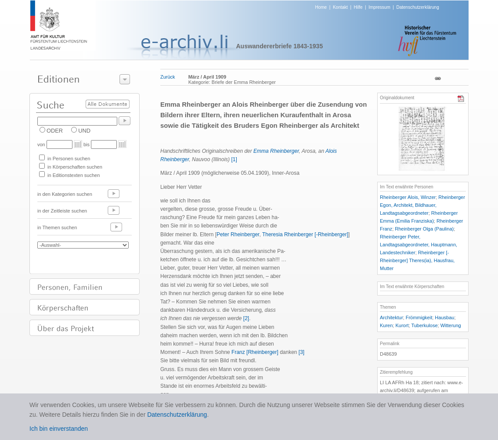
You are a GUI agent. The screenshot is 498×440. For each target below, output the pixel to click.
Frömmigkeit (419, 317)
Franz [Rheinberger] (254, 352)
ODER (55, 130)
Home (321, 7)
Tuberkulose (424, 325)
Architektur (391, 317)
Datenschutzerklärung (417, 7)
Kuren (386, 325)
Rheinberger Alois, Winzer (408, 197)
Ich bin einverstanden (58, 428)
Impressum (379, 7)
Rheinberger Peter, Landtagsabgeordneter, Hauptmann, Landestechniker (418, 244)
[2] (246, 318)
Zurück (167, 76)
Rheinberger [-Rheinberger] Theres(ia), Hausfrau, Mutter (417, 260)
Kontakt (340, 7)
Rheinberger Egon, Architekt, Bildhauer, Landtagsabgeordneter (422, 205)
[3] (301, 352)
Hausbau (444, 317)
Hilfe (358, 7)
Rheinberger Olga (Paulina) (424, 228)
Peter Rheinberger (238, 234)
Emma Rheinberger (276, 151)
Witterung (450, 325)
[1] (234, 159)
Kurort (401, 325)
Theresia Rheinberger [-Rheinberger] (305, 234)
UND (84, 130)
